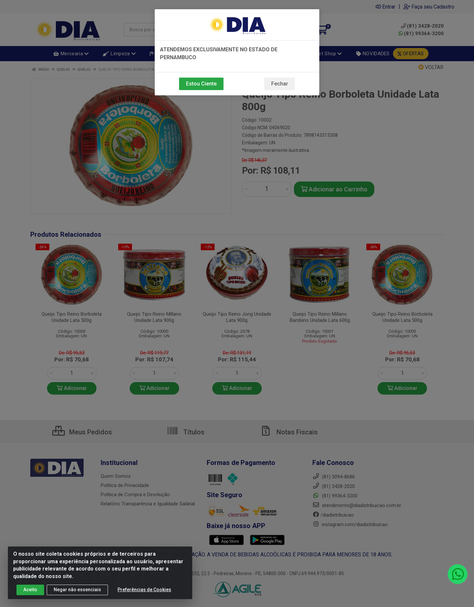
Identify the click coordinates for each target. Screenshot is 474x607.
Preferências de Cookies (144, 589)
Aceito (30, 589)
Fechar (279, 84)
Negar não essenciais (77, 589)
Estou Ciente (201, 84)
